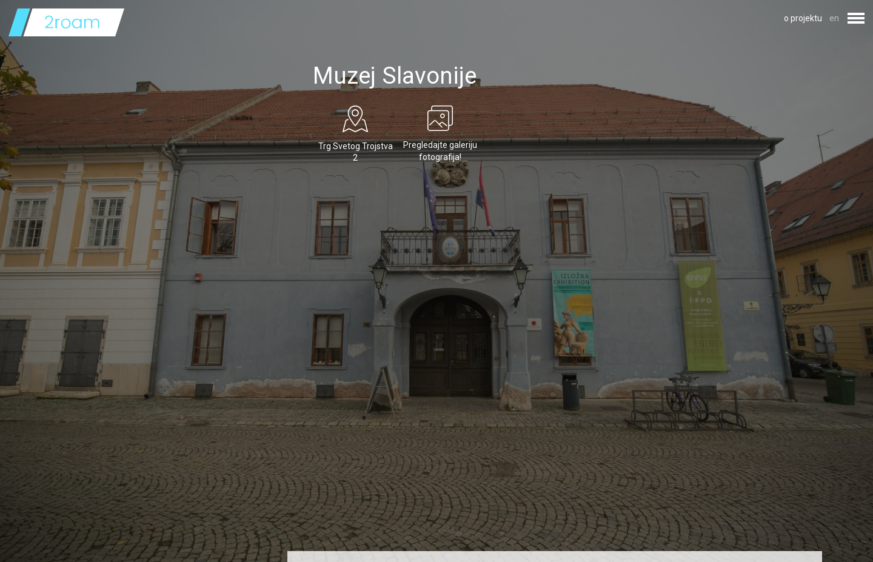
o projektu (803, 18)
